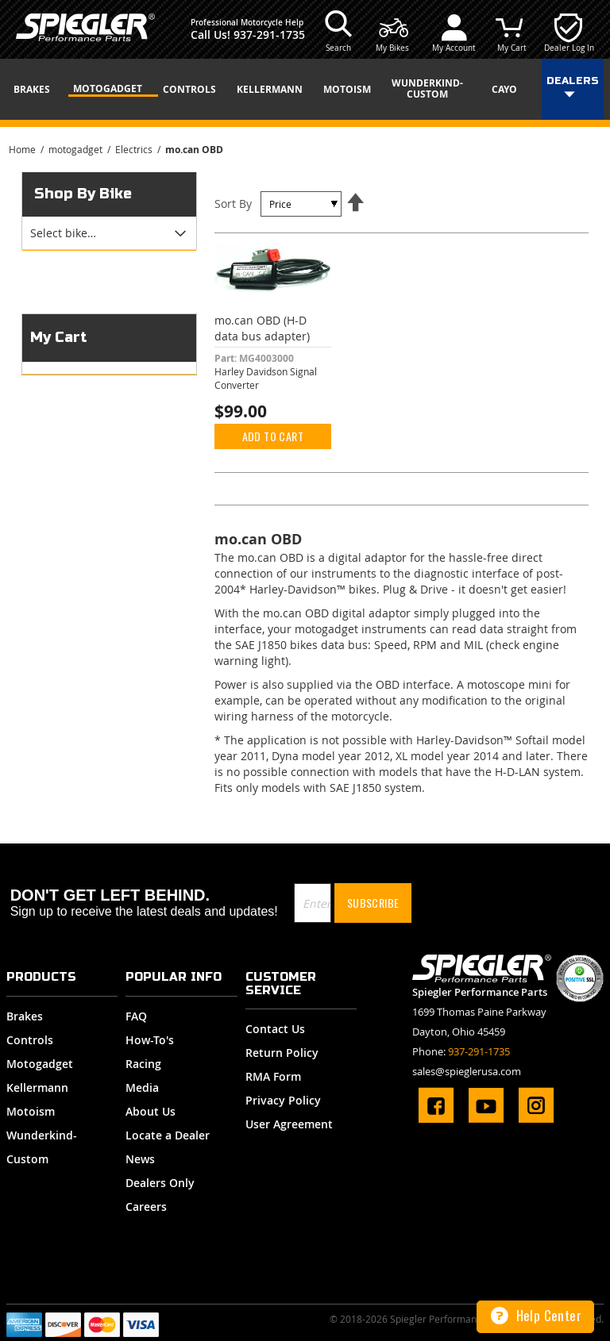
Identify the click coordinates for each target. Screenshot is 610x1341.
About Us (150, 1111)
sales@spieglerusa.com (466, 1071)
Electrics (135, 149)
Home (23, 149)
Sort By (233, 203)
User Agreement (289, 1124)
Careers (146, 1206)
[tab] (109, 233)
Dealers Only (160, 1182)
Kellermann (37, 1087)
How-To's (149, 1039)
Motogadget (39, 1063)
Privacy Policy (283, 1100)
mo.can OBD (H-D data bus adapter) (262, 328)
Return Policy (282, 1052)
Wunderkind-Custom (41, 1147)
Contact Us (275, 1028)
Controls (29, 1039)
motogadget (76, 149)
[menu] (305, 89)
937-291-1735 (269, 34)
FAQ (136, 1016)
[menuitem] (37, 89)
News (140, 1158)
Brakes (24, 1016)
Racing (143, 1063)
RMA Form (273, 1076)
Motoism (30, 1111)
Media (142, 1087)
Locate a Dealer (167, 1135)
